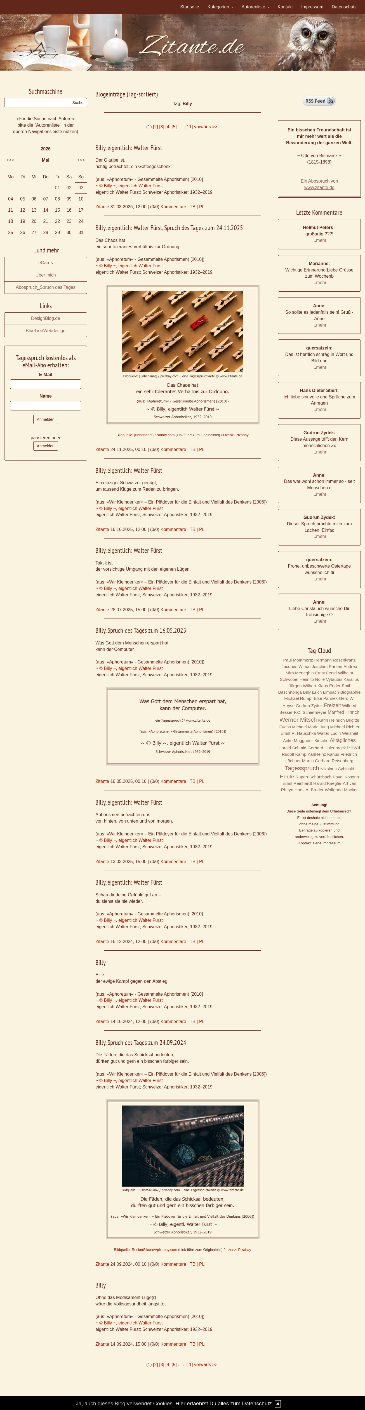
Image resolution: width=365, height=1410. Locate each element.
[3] (161, 126)
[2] (155, 126)
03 (81, 187)
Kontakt (285, 6)
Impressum (312, 6)
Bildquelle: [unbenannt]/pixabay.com (145, 435)
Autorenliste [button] (255, 6)
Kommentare (173, 206)
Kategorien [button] (220, 6)
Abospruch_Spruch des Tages (46, 287)
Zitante (102, 206)
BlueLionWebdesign (45, 330)
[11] (189, 126)
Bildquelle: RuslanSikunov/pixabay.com (145, 1250)
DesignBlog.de (45, 318)
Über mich (46, 275)
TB (192, 206)
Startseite (189, 6)
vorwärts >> (206, 126)
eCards (45, 262)
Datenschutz (344, 6)
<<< (10, 160)
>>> (81, 160)
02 (69, 187)
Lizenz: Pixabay (236, 435)
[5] (174, 126)
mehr (321, 240)
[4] (168, 126)
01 (57, 187)
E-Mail (45, 374)
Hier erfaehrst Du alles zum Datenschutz (223, 1403)
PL (202, 206)
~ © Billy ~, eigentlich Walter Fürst (129, 185)
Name (45, 396)
